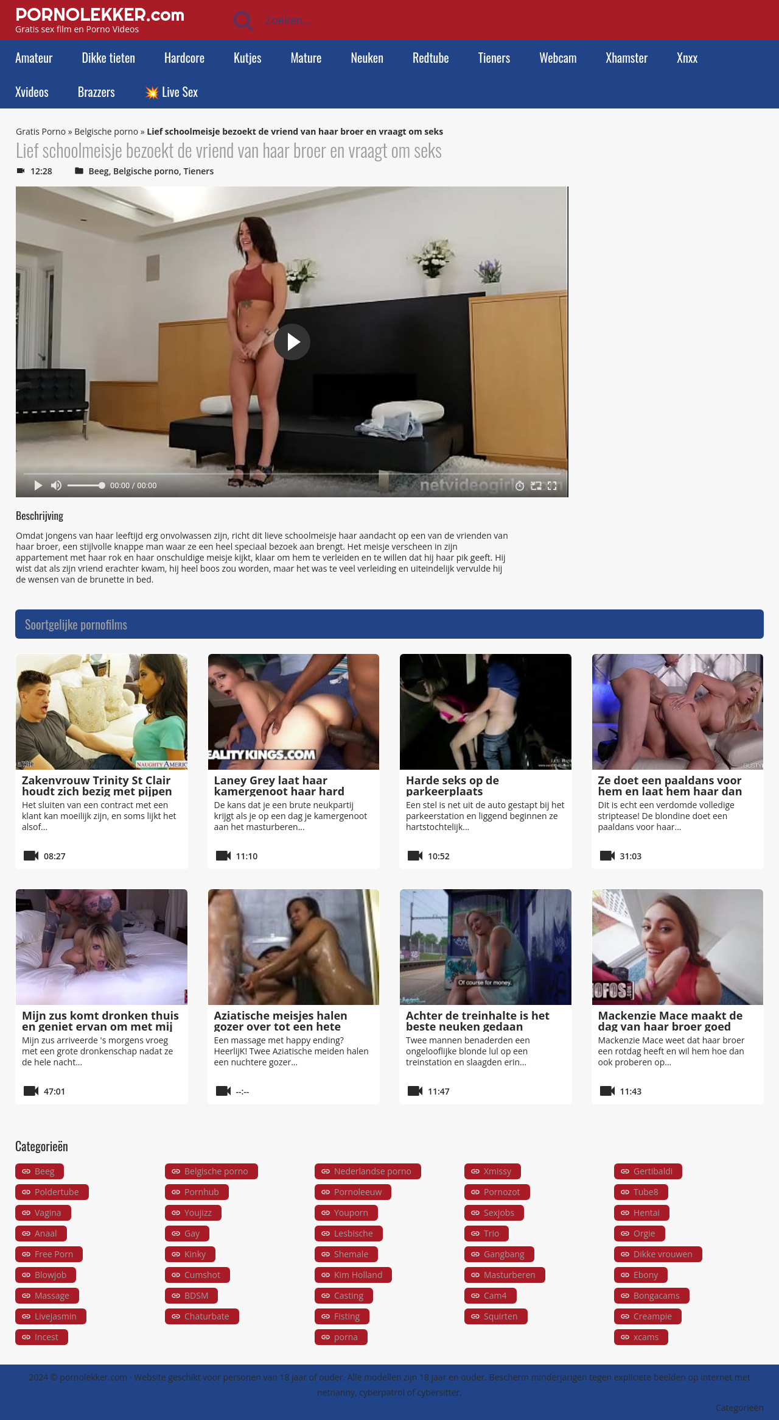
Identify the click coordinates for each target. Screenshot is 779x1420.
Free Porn (54, 1254)
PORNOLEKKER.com (99, 14)
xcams (646, 1337)
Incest (46, 1337)
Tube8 (646, 1192)
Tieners (494, 57)
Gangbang (504, 1254)
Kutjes (247, 57)
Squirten (501, 1316)
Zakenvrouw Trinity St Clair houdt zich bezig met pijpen (97, 785)
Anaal (46, 1233)
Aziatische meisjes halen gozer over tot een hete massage (281, 1026)
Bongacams (657, 1295)
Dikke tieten (108, 57)
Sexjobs (499, 1212)
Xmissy (497, 1171)
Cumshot (202, 1274)
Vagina (48, 1212)
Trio (491, 1233)
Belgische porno (106, 131)
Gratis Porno (41, 131)
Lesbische (353, 1233)
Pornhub (201, 1192)
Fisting (347, 1316)
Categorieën (740, 1407)
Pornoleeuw (358, 1192)
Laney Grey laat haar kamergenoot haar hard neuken (279, 791)
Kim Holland (358, 1274)
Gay (192, 1233)
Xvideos (32, 91)
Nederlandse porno (372, 1171)
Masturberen (510, 1274)
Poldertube (57, 1192)
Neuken (367, 57)
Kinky (195, 1254)
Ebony (646, 1274)
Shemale (351, 1254)
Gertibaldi (653, 1171)
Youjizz (198, 1212)
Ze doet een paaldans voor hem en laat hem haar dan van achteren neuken (670, 791)
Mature (305, 57)
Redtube (431, 57)
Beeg (99, 171)
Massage (52, 1295)
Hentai (647, 1212)
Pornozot (502, 1192)
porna (346, 1337)
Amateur (33, 57)
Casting (348, 1295)
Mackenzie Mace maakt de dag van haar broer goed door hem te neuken (670, 1026)
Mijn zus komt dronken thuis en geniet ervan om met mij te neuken (100, 1026)
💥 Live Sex (171, 91)
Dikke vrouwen (663, 1254)
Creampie (653, 1316)
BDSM (196, 1295)
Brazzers (96, 91)
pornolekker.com (93, 1377)
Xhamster (627, 57)
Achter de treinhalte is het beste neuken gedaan (478, 1021)
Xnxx (687, 57)
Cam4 (495, 1295)
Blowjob (50, 1274)
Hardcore (184, 57)
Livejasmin (56, 1316)
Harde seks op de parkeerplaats (452, 785)
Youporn (351, 1212)
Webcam (557, 57)
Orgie (644, 1233)
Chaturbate (206, 1316)
